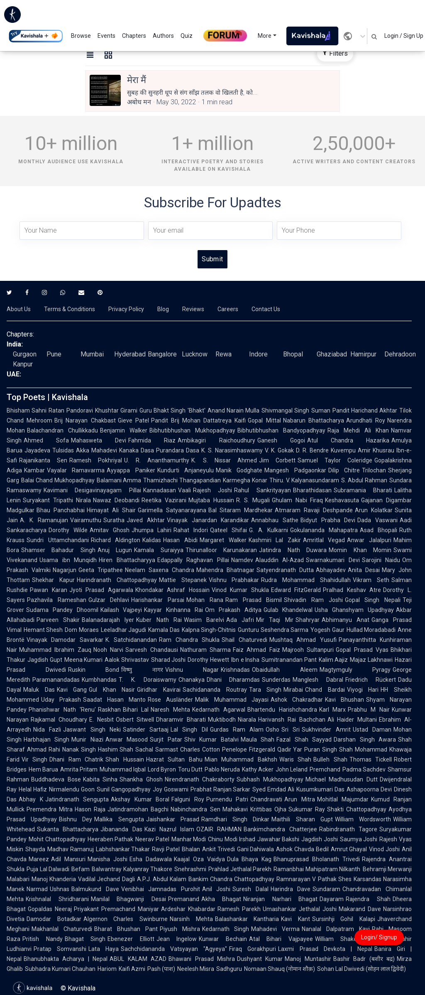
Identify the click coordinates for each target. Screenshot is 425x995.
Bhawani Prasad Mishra (202, 959)
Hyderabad (130, 354)
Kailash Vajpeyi (121, 610)
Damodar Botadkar (54, 919)
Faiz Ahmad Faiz (256, 649)
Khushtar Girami (116, 410)
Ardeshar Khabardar (188, 909)
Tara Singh (265, 689)
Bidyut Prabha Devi (327, 520)
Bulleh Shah (330, 759)
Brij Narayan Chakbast (84, 420)
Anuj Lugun (115, 550)
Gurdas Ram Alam (237, 729)
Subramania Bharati (363, 490)
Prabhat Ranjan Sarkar (221, 789)
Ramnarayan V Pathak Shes (314, 879)
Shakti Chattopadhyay (356, 809)
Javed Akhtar (146, 520)
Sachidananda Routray (215, 689)
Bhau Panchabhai (61, 510)
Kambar (34, 470)
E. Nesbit (101, 719)
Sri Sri (290, 729)
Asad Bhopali (378, 530)
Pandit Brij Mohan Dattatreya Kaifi (198, 420)
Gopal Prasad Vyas (362, 649)
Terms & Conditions (69, 309)
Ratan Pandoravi (71, 410)
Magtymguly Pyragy (355, 669)
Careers (227, 309)
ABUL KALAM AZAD (138, 959)
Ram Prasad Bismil (253, 600)
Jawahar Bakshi (278, 839)
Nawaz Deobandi (116, 500)
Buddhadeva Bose (56, 779)
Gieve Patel (133, 420)
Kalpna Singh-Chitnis (209, 629)
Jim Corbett (277, 460)
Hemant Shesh (43, 629)
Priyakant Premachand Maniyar (116, 909)
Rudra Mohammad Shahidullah (306, 580)
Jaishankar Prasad (172, 819)
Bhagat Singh (85, 939)
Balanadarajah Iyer (108, 620)
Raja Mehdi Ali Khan (358, 430)
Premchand (325, 769)
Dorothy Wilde (68, 530)
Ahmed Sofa (46, 440)
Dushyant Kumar (260, 959)
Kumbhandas (99, 679)
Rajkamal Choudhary (59, 719)
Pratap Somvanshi (60, 949)
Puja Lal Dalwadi (48, 869)
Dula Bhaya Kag (249, 859)
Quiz (187, 35)
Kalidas (151, 540)
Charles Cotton (200, 749)
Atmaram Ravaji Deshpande (314, 510)
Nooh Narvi (108, 649)
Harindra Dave (291, 889)
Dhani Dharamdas (233, 679)
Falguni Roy (187, 799)
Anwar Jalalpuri (369, 540)
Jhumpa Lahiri (152, 530)
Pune (53, 354)
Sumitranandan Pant (289, 659)
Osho (272, 729)
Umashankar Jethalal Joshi (300, 909)
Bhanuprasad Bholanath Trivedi (317, 859)
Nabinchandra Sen (195, 809)
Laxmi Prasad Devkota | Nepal (325, 949)
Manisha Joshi (107, 859)
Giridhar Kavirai (159, 689)
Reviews (193, 309)
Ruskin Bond (94, 669)
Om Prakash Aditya (233, 610)
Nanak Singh (79, 749)
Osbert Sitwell (135, 719)
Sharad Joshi (168, 659)
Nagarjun (64, 570)
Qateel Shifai (228, 530)
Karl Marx (332, 709)
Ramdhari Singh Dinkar (235, 819)
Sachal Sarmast (156, 749)
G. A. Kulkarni (268, 530)
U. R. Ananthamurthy (156, 460)
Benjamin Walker (123, 430)
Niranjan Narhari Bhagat (280, 899)
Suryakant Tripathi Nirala (57, 500)
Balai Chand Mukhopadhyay (58, 480)
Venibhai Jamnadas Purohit (160, 889)
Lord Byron (162, 769)
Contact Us (266, 309)
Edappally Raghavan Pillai (193, 560)
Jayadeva (37, 450)
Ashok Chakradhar (297, 699)
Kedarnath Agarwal (218, 709)
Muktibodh (222, 719)
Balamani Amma (119, 480)
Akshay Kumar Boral (140, 799)
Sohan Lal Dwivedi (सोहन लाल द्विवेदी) (361, 969)
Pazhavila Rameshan (56, 600)
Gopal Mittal (264, 420)
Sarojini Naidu (381, 560)
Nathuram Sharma (205, 649)
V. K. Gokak (279, 450)
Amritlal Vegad (324, 540)
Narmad (37, 889)
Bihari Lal (136, 709)
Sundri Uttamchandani (58, 540)
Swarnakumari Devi (333, 560)
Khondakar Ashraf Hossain (172, 590)
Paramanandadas (56, 679)
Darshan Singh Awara (365, 739)
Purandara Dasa (177, 450)
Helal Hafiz (33, 789)
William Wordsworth (363, 819)
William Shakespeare (345, 939)
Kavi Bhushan (344, 699)
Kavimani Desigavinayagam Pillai (92, 490)
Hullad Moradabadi (371, 629)
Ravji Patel (166, 849)
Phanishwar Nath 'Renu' (62, 709)
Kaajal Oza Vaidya (199, 859)
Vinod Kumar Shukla (240, 590)
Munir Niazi (87, 739)
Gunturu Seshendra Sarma (273, 629)
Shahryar (308, 620)
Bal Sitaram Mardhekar (240, 510)
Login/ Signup (379, 937)
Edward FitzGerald (296, 590)
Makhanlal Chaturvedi (62, 929)
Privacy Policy (126, 309)
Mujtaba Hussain (211, 500)
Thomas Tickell (370, 759)
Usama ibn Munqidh (68, 560)
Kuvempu (343, 450)
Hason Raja (90, 809)
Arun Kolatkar (374, 510)
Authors (163, 35)
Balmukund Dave (95, 889)
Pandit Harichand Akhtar (365, 410)
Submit (212, 259)
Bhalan (191, 849)
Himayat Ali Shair (111, 510)
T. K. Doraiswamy (147, 679)
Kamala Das (163, 629)
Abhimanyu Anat (345, 620)
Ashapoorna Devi (369, 789)
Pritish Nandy (42, 939)
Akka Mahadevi (96, 450)
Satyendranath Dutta (285, 570)
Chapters (134, 35)
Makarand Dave (360, 909)
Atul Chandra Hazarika (348, 440)
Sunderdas (276, 679)
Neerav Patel (152, 839)
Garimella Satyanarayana (172, 510)
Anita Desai (364, 570)
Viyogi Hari (363, 689)
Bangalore (162, 354)
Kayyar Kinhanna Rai (173, 610)
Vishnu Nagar (192, 669)
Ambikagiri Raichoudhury (216, 440)
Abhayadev (331, 570)
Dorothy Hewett (208, 659)
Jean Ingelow (176, 939)
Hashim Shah (116, 749)
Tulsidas (63, 450)
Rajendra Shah (368, 899)
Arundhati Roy (365, 420)
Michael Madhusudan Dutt (341, 779)
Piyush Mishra (180, 929)
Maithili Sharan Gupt (301, 819)
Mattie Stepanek (183, 580)
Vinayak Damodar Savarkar (65, 639)
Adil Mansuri (68, 859)
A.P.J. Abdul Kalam (161, 879)
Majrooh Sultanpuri (308, 649)
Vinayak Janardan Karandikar (208, 520)
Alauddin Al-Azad (279, 560)
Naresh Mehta (170, 709)
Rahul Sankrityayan (262, 490)
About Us (19, 309)
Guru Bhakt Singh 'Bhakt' (172, 410)
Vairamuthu (85, 520)
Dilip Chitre (344, 470)
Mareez (39, 859)
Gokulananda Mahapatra (324, 530)
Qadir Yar (290, 749)
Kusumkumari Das (320, 789)
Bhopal (293, 354)
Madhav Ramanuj (70, 849)
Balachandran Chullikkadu (62, 430)
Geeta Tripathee (100, 570)
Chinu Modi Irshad (231, 839)
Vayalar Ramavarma (76, 470)
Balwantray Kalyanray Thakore (132, 869)
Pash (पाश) (161, 969)
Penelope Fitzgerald (248, 749)
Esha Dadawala (150, 859)
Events (106, 35)
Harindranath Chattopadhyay (117, 580)
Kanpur (23, 364)
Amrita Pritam (79, 769)
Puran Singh (320, 749)
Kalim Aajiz (333, 659)
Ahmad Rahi (43, 749)
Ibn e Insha (245, 659)
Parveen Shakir (58, 620)
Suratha (114, 520)
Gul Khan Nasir (112, 689)
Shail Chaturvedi (244, 639)
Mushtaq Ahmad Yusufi (303, 639)
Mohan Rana (204, 600)
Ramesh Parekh (239, 909)
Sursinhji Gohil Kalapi (343, 919)
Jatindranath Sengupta (77, 799)
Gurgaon (25, 354)
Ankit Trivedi (218, 849)
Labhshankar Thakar (123, 849)
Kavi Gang (72, 689)
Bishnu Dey (75, 819)
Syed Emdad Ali (273, 789)
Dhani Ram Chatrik (76, 759)
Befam (80, 869)
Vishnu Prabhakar (234, 580)
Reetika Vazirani (164, 500)
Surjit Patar (166, 739)
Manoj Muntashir (308, 959)
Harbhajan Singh (46, 739)
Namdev (242, 560)
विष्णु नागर (142, 669)
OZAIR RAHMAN (219, 829)
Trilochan (374, 470)
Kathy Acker (258, 769)
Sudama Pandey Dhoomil (62, 610)
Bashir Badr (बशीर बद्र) (364, 959)
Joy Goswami (170, 789)
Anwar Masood (126, 739)
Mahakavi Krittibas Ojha (254, 809)
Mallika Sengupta (119, 819)
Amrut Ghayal (349, 849)
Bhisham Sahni (26, 410)
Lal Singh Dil (189, 729)
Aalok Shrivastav (127, 659)
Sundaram (326, 889)
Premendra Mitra (50, 809)
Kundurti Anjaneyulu (185, 470)
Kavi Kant (295, 919)
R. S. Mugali (253, 500)
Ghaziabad (332, 354)
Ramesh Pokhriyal (95, 460)
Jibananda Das (121, 829)
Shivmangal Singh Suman (295, 410)
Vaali (184, 490)
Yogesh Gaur (327, 629)
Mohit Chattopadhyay (57, 839)
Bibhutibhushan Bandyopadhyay (281, 430)
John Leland (292, 769)
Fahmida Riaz (152, 440)
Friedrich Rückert (370, 679)
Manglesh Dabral (318, 679)
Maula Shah (257, 739)
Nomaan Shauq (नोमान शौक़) (279, 969)
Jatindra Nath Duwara (293, 550)
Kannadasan (159, 490)
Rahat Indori (190, 530)
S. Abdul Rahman (364, 480)
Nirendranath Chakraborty (200, 779)
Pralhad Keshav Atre (352, 590)
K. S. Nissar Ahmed (223, 460)
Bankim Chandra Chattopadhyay (231, 879)
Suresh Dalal (250, 889)
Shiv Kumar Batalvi (211, 739)
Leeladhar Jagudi (123, 629)
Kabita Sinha (100, 779)
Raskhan (109, 709)
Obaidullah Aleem (285, 669)
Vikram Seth (371, 580)
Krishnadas (235, 669)
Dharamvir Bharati (181, 719)
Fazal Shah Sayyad (304, 739)
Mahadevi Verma (275, 929)
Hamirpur (363, 354)
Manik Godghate (239, 470)
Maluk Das (39, 689)
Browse (81, 35)
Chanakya (191, 679)
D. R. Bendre (312, 450)
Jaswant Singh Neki (92, 729)
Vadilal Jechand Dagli (106, 879)
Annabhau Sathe (274, 520)
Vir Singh (34, 759)
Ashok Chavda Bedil (302, 849)
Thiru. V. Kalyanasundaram (304, 480)
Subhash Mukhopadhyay (270, 779)
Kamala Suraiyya (158, 550)
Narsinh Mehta (191, 919)
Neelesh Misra (195, 969)
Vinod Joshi (384, 849)
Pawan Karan (48, 590)
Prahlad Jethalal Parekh (239, 869)
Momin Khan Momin (360, 550)
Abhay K (31, 799)
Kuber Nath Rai (158, 620)
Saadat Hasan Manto (114, 699)
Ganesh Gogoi (281, 440)
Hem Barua (43, 769)
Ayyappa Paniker (131, 470)
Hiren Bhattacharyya (127, 560)
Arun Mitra (299, 799)
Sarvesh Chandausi (151, 649)
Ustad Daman (372, 729)
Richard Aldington (116, 540)
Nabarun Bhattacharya (313, 420)
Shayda (35, 849)
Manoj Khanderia (54, 879)
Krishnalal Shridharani (57, 899)
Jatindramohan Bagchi (138, 809)
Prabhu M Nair (369, 709)
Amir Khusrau (376, 450)
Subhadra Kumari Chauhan (60, 969)
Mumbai (92, 354)
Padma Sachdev (364, 769)
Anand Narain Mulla (234, 410)
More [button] (264, 35)
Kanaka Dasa (136, 450)
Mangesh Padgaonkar (295, 470)
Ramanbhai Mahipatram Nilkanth (317, 869)
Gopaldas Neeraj (50, 909)
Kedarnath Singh (225, 929)
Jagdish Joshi (319, 839)
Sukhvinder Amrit (326, 729)
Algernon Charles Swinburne (125, 919)
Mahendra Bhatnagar (225, 570)
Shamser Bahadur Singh (58, 550)
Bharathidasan (312, 490)
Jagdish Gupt (44, 659)
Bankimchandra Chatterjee (280, 829)
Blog (163, 309)
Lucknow (195, 354)
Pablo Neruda (222, 769)
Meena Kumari (83, 659)
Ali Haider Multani (352, 719)
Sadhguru (229, 969)
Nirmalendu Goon (72, 789)
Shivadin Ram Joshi (313, 600)
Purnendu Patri (227, 799)
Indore (258, 354)
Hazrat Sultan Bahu (174, 759)
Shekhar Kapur (53, 580)
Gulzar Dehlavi (108, 600)
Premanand (183, 899)
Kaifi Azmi (132, 969)
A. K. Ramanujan (44, 520)
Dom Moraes (81, 629)
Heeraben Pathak (111, 839)
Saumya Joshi (359, 839)
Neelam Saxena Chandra (159, 570)
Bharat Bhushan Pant (126, 929)
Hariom (107, 969)
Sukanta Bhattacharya (67, 829)
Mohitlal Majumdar (343, 799)
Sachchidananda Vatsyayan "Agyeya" (174, 949)
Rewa (223, 354)
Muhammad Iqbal (123, 769)
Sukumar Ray (306, 809)
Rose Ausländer (170, 699)
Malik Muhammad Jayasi (231, 699)
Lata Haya (103, 949)
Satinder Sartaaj (146, 729)
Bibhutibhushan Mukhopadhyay (192, 430)
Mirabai (293, 689)
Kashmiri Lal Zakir (275, 540)
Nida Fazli (47, 729)
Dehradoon (400, 354)
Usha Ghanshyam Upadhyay (354, 610)
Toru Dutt (190, 769)
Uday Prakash (61, 699)
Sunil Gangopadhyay (124, 789)
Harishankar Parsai (157, 600)
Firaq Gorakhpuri (252, 949)
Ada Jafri (240, 620)
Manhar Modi (188, 839)
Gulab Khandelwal (288, 610)
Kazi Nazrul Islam (169, 829)
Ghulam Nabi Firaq (297, 500)
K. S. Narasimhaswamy (232, 450)
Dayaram (332, 899)
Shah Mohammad (363, 749)
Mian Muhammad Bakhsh (241, 759)
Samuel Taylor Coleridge (335, 460)
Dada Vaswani (377, 520)
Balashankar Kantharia (247, 919)
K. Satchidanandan (131, 639)
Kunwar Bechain (223, 939)
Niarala (247, 719)
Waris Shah (295, 759)
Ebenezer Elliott (130, 939)
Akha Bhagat (221, 899)
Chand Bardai (325, 689)
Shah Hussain (124, 759)
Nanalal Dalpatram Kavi (336, 929)
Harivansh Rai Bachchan (291, 719)
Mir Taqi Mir (274, 620)
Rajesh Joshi (212, 490)
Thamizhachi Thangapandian (182, 480)
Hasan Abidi (180, 540)
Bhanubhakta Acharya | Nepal (65, 959)
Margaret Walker (223, 540)
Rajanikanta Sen (43, 460)
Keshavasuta (342, 500)
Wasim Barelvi (204, 620)
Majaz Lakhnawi (371, 659)
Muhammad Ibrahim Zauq (55, 649)
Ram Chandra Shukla (189, 639)
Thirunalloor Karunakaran (221, 550)
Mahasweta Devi (98, 440)
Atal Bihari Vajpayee (281, 939)
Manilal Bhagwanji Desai (128, 899)
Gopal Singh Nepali (373, 600)
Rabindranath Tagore (348, 829)
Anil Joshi (216, 889)
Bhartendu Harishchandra (282, 709)
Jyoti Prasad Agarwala (101, 590)
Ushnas (59, 889)
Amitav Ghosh (109, 530)
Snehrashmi (190, 869)
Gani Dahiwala (255, 849)
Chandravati (266, 799)
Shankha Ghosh (141, 779)
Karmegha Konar (245, 480)
